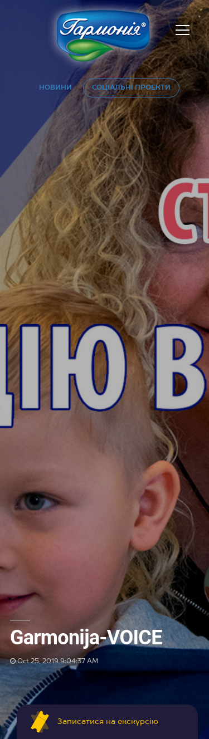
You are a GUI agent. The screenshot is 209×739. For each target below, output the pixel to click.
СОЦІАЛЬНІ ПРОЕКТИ (131, 88)
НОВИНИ (55, 88)
